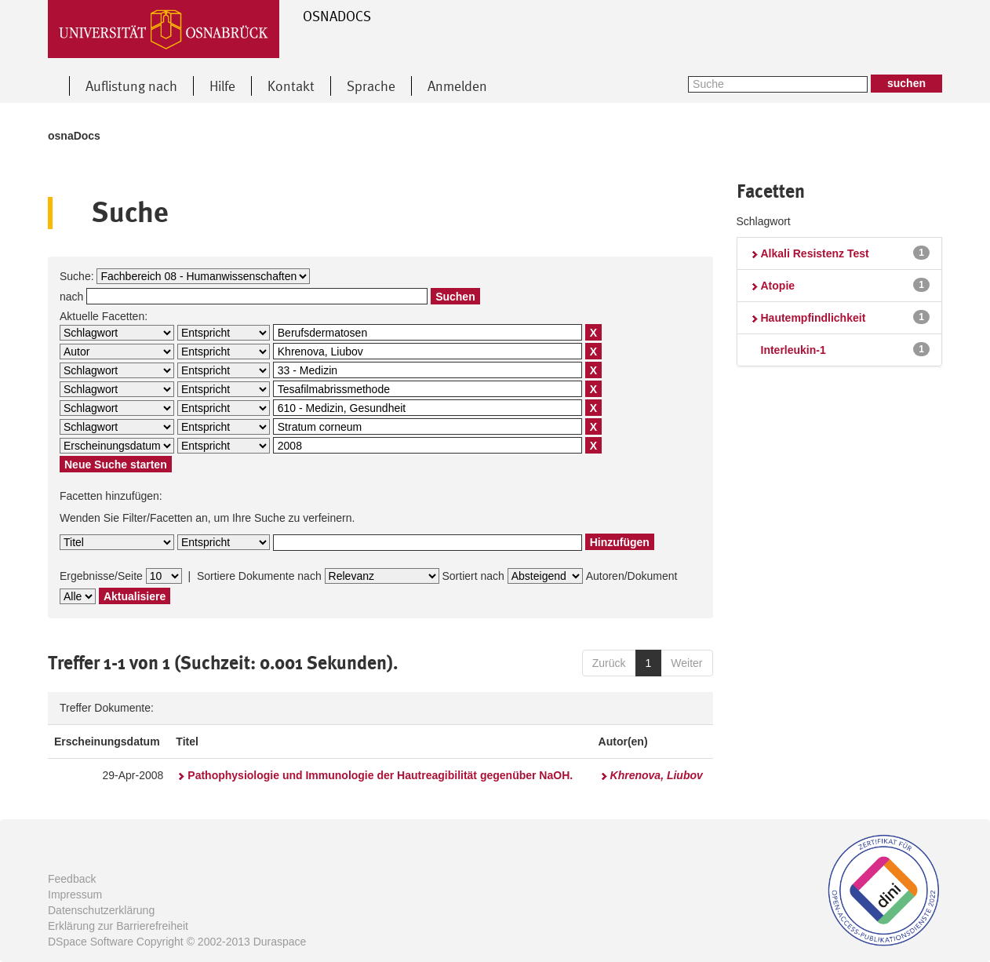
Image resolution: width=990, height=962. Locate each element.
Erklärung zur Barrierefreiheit (118, 926)
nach (71, 296)
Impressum (75, 894)
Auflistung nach (131, 86)
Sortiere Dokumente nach (259, 576)
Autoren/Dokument (632, 576)
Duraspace (280, 941)
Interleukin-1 (793, 350)
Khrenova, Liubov (656, 775)
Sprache (371, 86)
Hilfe (222, 86)
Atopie (778, 285)
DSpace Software (90, 941)
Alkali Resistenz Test (815, 253)
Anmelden (457, 86)
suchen (906, 83)
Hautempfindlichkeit (813, 318)
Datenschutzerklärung (101, 910)
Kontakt (291, 86)
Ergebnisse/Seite (101, 576)
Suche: (77, 276)
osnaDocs (74, 135)
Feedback (72, 879)
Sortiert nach (473, 576)
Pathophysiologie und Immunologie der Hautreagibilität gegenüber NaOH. (380, 775)
